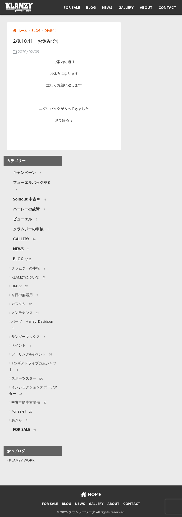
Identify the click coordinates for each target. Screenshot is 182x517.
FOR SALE (72, 7)
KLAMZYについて (29, 277)
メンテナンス (25, 313)
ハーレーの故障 (30, 209)
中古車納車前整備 (29, 402)
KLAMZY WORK (22, 460)
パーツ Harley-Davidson (31, 325)
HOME (91, 494)
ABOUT (146, 7)
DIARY (20, 286)
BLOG (91, 7)
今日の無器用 (25, 295)
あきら (20, 420)
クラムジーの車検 (32, 229)
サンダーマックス (29, 337)
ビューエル (26, 219)
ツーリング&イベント (32, 354)
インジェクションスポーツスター (33, 391)
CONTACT (167, 7)
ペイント (22, 346)
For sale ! (22, 412)
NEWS (107, 7)
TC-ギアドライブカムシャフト (32, 367)
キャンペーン (28, 173)
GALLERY (126, 7)
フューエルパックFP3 (31, 186)
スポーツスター (27, 379)
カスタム (22, 304)
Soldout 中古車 (30, 199)
